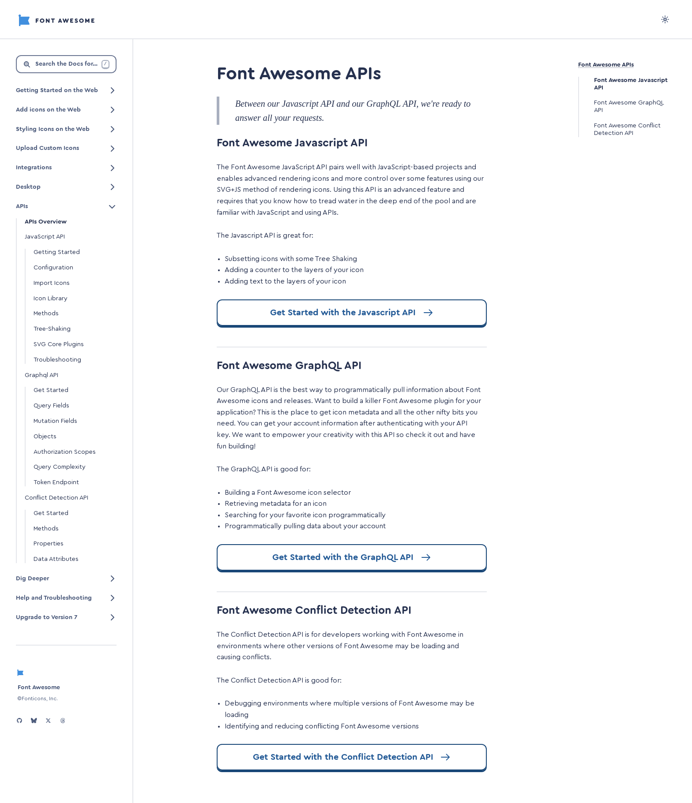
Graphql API (41, 375)
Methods (46, 313)
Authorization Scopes (65, 452)
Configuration (53, 268)
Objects (45, 436)
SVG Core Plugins (59, 344)
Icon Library (51, 298)
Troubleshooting (57, 360)
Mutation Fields (55, 421)
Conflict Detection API (56, 498)
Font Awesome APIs (606, 65)
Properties (49, 544)
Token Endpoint (56, 482)
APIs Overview (46, 222)
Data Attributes (56, 559)
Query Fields (51, 406)
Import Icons (52, 283)
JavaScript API (45, 237)
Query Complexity (60, 467)
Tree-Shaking (52, 329)
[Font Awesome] (56, 19)
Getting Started (57, 252)
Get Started (51, 390)
